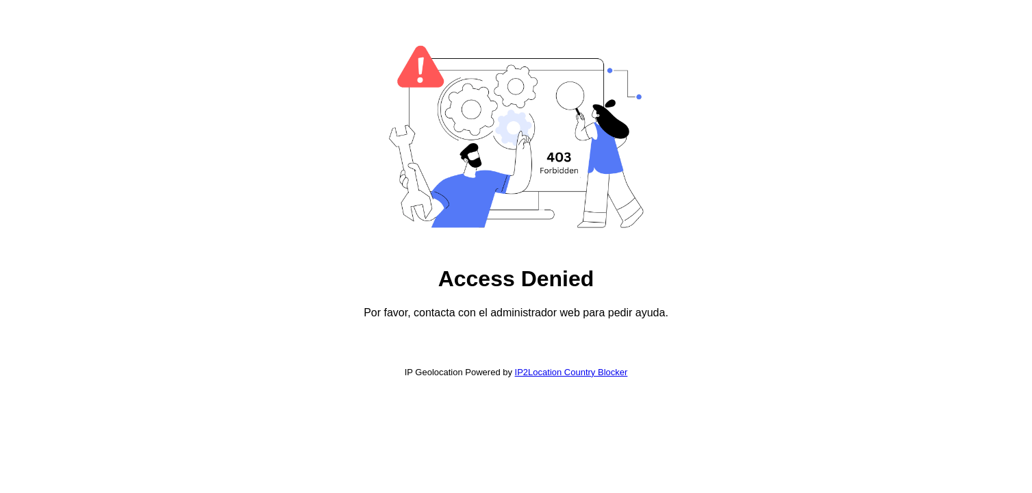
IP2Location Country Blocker (571, 372)
